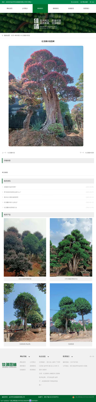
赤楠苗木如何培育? (49, 187)
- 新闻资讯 (32, 366)
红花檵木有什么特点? (49, 202)
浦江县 (50, 366)
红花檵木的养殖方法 (49, 207)
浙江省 (49, 362)
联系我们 (86, 8)
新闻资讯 (56, 8)
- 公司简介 (32, 362)
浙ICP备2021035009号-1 (51, 397)
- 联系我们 (32, 370)
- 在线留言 (22, 370)
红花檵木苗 (11, 152)
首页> (13, 35)
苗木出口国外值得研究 (49, 197)
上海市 (53, 362)
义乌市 (55, 366)
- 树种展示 (22, 366)
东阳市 (44, 370)
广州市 (58, 362)
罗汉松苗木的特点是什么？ (49, 192)
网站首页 (9, 8)
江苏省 (41, 366)
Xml (93, 2)
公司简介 (25, 8)
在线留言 (71, 8)
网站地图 (85, 2)
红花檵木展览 (25, 35)
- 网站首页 (22, 362)
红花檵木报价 (89, 152)
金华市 (46, 366)
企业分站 (75, 2)
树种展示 (40, 8)
